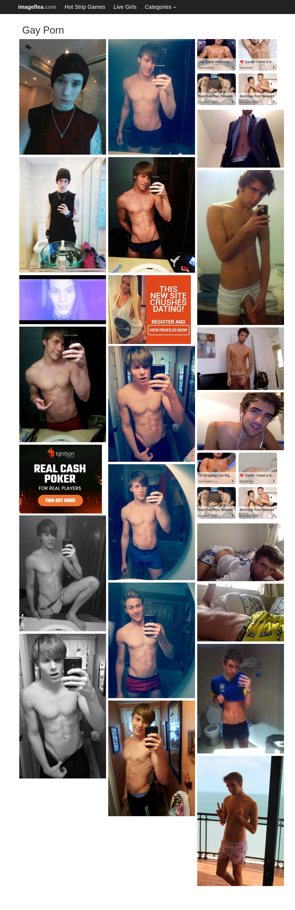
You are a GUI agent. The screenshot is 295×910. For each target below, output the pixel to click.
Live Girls (124, 7)
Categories (160, 7)
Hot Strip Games (84, 7)
